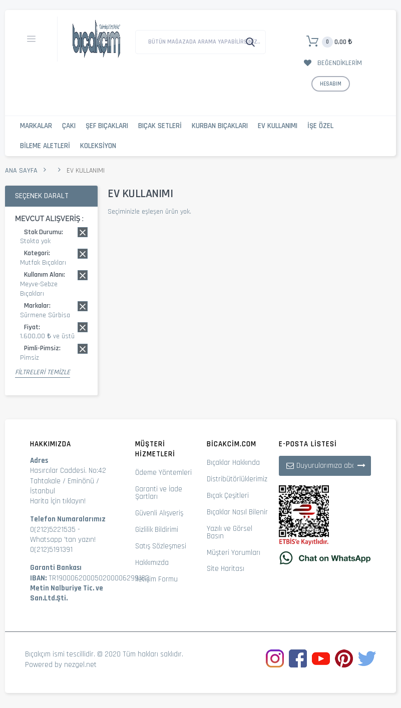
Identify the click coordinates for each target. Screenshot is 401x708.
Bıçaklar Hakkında (233, 462)
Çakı (69, 126)
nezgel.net (80, 664)
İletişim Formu (156, 579)
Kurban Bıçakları (220, 126)
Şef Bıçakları (107, 126)
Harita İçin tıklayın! (58, 501)
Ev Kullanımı (277, 126)
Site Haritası (225, 568)
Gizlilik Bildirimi (156, 529)
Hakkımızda (152, 562)
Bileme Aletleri (45, 146)
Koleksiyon (98, 146)
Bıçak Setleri (160, 126)
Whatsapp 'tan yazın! (63, 539)
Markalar (36, 126)
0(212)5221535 (53, 529)
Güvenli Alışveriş (159, 513)
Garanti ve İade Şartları (158, 492)
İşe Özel (320, 126)
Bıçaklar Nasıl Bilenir (237, 512)
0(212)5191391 (51, 549)
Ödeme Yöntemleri (163, 472)
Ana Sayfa (21, 170)
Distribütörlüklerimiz (237, 479)
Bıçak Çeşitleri (228, 495)
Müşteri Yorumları (233, 552)
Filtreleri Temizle (42, 372)
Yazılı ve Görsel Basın (229, 532)
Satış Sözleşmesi (160, 546)
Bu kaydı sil (83, 232)
